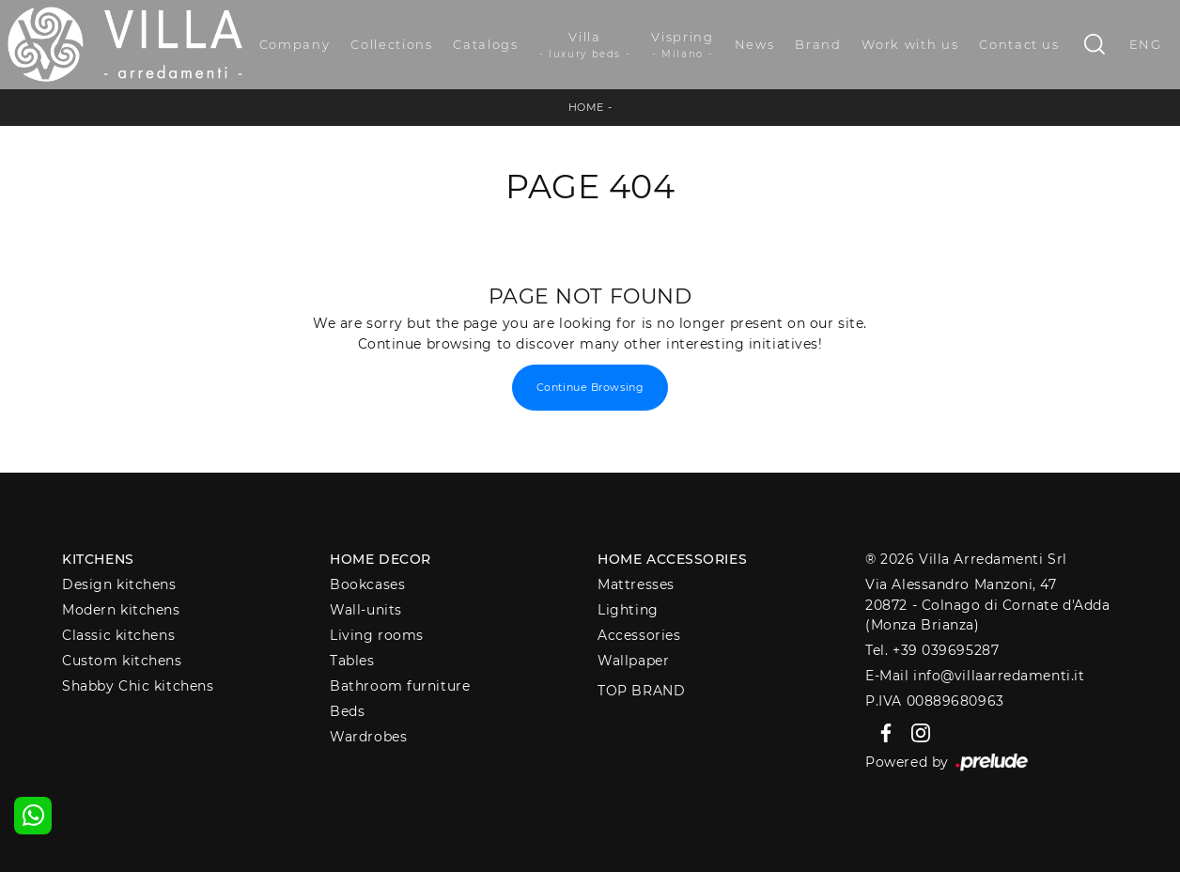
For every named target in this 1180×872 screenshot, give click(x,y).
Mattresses (636, 584)
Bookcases (367, 584)
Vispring (682, 45)
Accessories (639, 635)
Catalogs (485, 44)
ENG (1145, 44)
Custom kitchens (121, 660)
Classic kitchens (118, 635)
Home (586, 107)
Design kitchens (119, 584)
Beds (347, 711)
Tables (352, 660)
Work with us (910, 44)
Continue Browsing (590, 387)
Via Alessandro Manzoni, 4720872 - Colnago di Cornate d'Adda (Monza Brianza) (987, 604)
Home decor (380, 559)
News (755, 44)
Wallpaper (633, 660)
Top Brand (641, 690)
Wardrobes (368, 736)
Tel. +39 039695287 (932, 650)
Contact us (1019, 44)
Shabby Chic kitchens (137, 685)
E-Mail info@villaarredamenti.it (974, 675)
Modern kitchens (120, 609)
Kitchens (97, 559)
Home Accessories (672, 559)
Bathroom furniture (400, 685)
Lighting (628, 609)
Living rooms (377, 635)
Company (295, 44)
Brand (818, 44)
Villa (585, 45)
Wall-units (366, 609)
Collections (391, 44)
